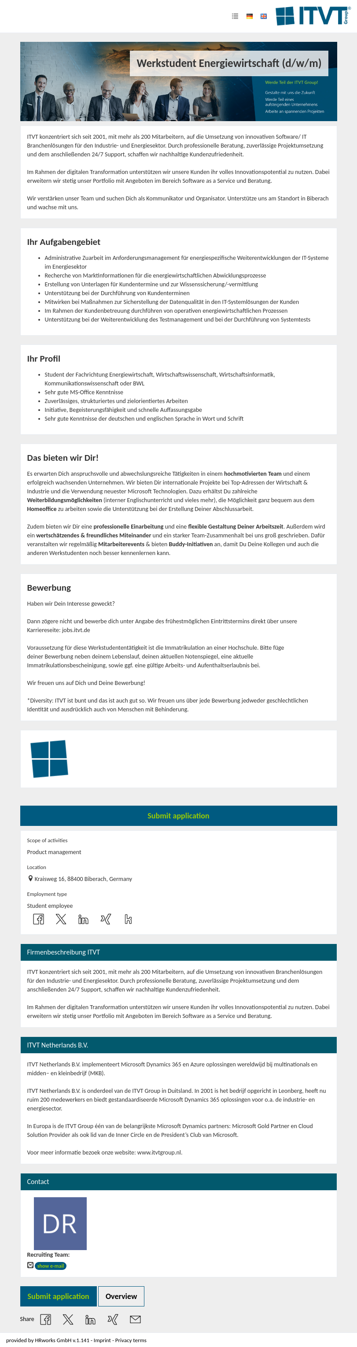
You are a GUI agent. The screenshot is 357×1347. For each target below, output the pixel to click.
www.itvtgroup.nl (159, 1152)
